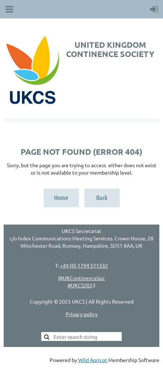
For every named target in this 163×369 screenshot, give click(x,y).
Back (102, 197)
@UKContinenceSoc (81, 278)
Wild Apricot (92, 360)
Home (61, 197)
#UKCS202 (80, 285)
